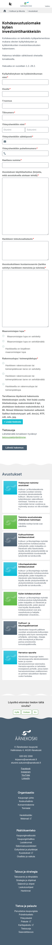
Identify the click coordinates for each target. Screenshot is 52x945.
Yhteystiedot (26, 918)
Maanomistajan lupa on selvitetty (24, 336)
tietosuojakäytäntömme (14, 437)
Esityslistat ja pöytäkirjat (26, 849)
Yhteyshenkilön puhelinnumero (19, 148)
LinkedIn (26, 778)
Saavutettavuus (26, 932)
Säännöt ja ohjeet (26, 884)
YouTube (25, 775)
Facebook (25, 768)
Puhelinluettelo (26, 914)
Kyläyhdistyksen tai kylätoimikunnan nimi (22, 76)
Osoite (5, 89)
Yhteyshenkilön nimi (13, 124)
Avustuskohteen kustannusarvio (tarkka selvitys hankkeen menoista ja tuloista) (24, 266)
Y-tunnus (7, 101)
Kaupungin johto (26, 798)
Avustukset (33, 11)
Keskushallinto (26, 801)
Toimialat (26, 808)
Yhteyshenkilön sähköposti (17, 136)
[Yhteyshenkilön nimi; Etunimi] (13, 130)
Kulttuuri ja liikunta (17, 11)
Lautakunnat (26, 842)
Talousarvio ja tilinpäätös (26, 877)
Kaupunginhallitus (25, 839)
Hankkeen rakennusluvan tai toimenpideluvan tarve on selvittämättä (25, 378)
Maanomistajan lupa (13, 331)
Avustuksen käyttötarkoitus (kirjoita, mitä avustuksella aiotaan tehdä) (22, 174)
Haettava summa (11, 160)
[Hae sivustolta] (5, 4)
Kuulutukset (24, 853)
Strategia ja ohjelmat (26, 880)
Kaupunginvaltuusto (26, 835)
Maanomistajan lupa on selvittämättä (25, 341)
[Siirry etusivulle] (26, 6)
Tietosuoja (26, 928)
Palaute (24, 921)
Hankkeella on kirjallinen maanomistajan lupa (17, 350)
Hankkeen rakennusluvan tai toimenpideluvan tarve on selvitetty (23, 367)
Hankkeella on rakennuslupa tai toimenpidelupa (21, 388)
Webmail (25, 819)
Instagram (26, 772)
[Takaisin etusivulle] (4, 11)
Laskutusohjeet (26, 887)
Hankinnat (26, 891)
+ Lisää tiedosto (12, 422)
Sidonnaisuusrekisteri (26, 846)
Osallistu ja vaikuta (26, 856)
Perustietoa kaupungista (26, 911)
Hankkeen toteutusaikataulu (17, 239)
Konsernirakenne (26, 805)
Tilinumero (8, 112)
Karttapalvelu (24, 925)
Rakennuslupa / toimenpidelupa (19, 358)
